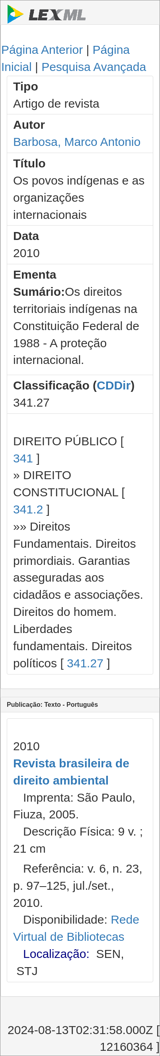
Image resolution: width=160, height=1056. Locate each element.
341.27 (85, 663)
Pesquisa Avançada (93, 66)
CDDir (114, 385)
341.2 (28, 509)
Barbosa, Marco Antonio (76, 141)
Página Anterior (42, 49)
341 (23, 458)
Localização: (56, 953)
